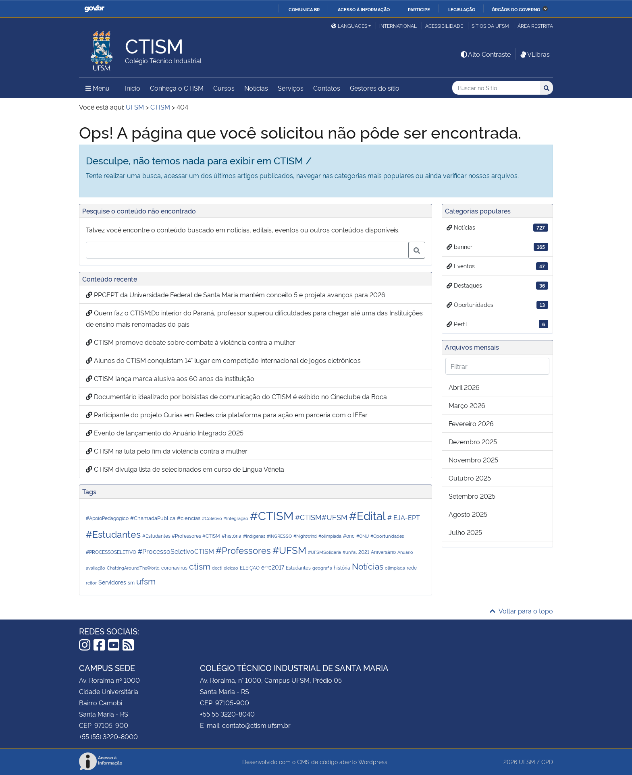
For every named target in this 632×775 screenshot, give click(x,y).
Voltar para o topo (521, 610)
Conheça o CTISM (177, 87)
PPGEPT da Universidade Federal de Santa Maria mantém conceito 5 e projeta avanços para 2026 (235, 294)
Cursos (224, 87)
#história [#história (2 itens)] (231, 535)
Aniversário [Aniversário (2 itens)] (383, 551)
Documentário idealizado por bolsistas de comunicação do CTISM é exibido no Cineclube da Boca (236, 396)
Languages (349, 25)
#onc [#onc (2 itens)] (349, 535)
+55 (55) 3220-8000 (108, 736)
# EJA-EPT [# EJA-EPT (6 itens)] (403, 517)
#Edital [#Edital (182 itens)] (367, 515)
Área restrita (535, 25)
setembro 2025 (472, 495)
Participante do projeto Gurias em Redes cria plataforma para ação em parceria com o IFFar (227, 414)
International (398, 25)
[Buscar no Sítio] (496, 88)
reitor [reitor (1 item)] (91, 583)
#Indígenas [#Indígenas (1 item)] (254, 536)
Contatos (326, 87)
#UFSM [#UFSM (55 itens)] (289, 549)
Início (132, 87)
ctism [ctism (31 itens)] (199, 566)
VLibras (534, 54)
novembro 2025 (473, 459)
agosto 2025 (468, 514)
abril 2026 (464, 387)
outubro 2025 (470, 477)
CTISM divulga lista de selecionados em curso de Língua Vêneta (185, 468)
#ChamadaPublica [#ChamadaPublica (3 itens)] (152, 517)
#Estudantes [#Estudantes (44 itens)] (113, 533)
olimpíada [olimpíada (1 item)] (395, 568)
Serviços (291, 87)
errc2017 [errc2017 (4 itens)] (272, 567)
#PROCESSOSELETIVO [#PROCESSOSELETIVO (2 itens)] (111, 551)
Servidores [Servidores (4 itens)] (112, 582)
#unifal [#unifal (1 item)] (350, 552)
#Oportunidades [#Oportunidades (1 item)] (387, 536)
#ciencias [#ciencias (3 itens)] (188, 517)
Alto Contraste (485, 54)
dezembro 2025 (473, 441)
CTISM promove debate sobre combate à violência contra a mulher (190, 342)
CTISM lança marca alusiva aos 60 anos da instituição (170, 378)
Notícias (256, 87)
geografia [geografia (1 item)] (322, 568)
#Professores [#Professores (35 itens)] (243, 550)
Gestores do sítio (374, 87)
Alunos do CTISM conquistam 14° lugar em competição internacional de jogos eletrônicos (223, 360)
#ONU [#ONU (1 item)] (362, 536)
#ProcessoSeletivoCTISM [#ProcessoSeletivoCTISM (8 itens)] (176, 550)
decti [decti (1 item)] (217, 568)
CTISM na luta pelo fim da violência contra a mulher (166, 450)
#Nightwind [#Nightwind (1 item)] (305, 536)
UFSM (527, 761)
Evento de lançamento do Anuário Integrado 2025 (164, 432)
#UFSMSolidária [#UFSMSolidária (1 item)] (324, 552)
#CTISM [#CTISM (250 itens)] (271, 515)
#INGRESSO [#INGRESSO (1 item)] (279, 536)
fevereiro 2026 (471, 423)
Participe (419, 9)
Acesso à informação (364, 9)
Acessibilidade (444, 25)
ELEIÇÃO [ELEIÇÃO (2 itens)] (250, 567)
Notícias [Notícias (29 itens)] (367, 566)
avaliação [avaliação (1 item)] (95, 568)
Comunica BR (304, 9)
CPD (547, 761)
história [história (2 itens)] (342, 567)
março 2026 (467, 405)
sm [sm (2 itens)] (131, 582)
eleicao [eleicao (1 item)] (231, 568)
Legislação (461, 9)
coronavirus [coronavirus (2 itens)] (174, 567)
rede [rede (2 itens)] (412, 567)
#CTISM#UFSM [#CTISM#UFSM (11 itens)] (321, 517)
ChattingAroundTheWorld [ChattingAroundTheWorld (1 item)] (133, 568)
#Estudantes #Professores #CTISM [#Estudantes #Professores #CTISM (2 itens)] (181, 535)
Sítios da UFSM (490, 25)
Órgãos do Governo (516, 9)
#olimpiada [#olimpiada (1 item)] (329, 536)
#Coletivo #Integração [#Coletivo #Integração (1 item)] (225, 518)
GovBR (94, 8)
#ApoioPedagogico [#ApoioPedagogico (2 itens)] (107, 517)
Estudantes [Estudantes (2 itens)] (298, 567)
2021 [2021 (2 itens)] (363, 551)
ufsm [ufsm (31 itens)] (146, 580)
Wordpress (372, 761)
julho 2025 (465, 532)
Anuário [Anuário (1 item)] (405, 552)
